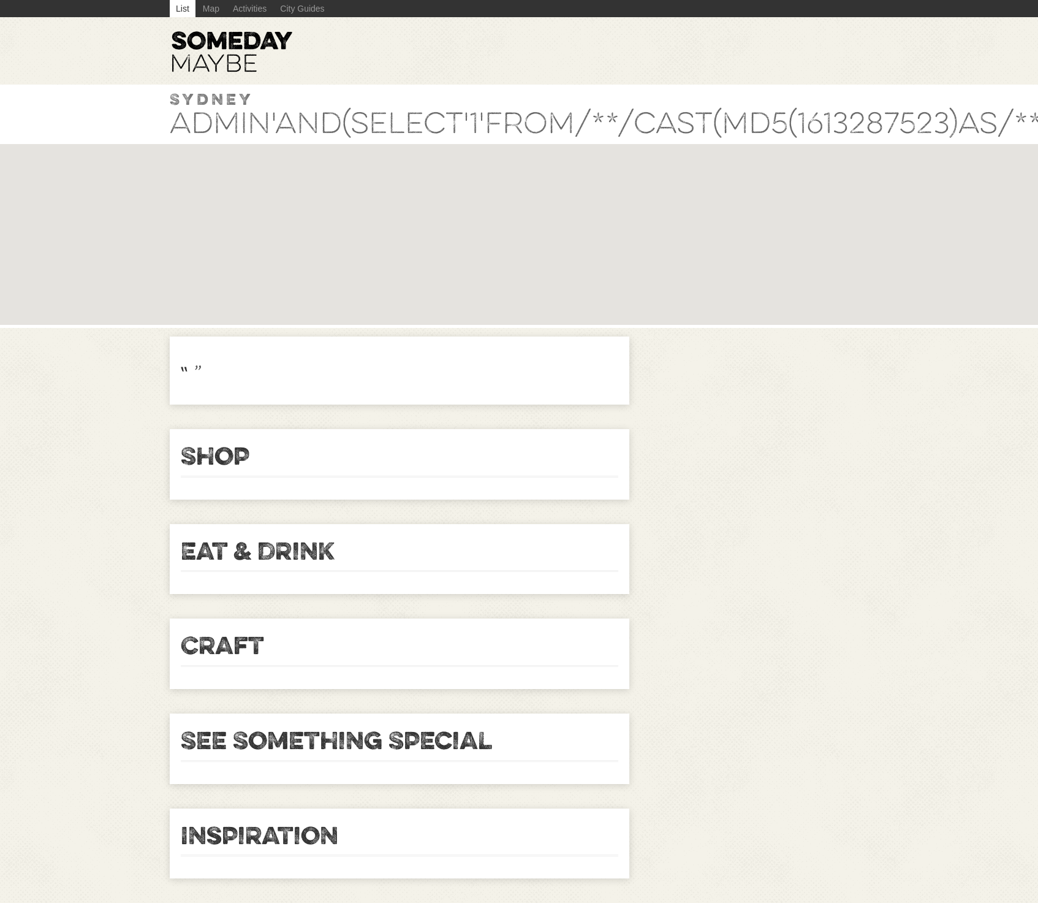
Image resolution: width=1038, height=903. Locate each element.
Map (211, 8)
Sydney (212, 99)
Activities (250, 8)
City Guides (302, 8)
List (182, 8)
